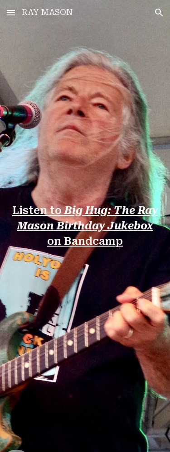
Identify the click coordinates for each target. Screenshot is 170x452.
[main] (85, 226)
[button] (11, 12)
